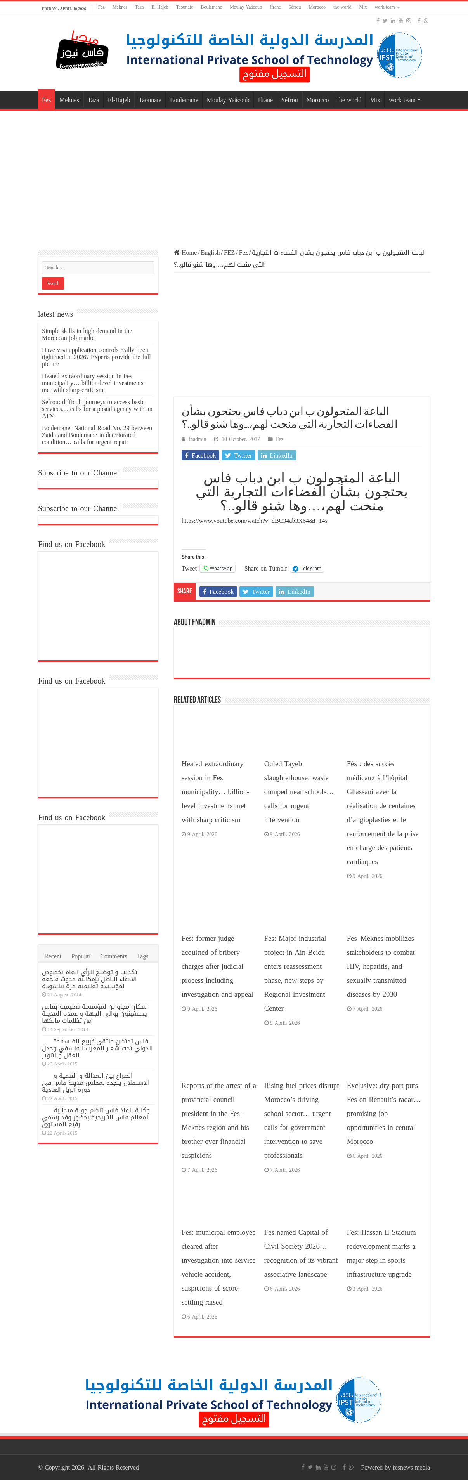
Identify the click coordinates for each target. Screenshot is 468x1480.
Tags (143, 956)
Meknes (120, 7)
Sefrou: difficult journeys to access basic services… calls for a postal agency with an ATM (97, 409)
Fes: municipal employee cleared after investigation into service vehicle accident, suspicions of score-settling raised (219, 1267)
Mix (363, 7)
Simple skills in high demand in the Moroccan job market (87, 334)
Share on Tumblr (265, 567)
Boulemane (211, 7)
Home (185, 252)
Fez (101, 7)
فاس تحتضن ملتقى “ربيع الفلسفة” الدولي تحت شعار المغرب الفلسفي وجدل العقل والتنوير (97, 1048)
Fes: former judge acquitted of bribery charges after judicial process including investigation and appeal (217, 966)
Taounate (184, 7)
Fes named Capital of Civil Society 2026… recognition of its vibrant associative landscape (301, 1253)
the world (342, 7)
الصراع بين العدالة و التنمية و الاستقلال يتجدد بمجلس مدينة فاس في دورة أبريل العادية (96, 1083)
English (210, 252)
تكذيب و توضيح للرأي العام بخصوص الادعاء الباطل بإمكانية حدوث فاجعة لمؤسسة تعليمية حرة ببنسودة (89, 979)
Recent (52, 956)
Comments (113, 956)
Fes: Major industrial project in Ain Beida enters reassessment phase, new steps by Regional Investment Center (295, 973)
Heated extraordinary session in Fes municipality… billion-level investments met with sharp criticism (215, 792)
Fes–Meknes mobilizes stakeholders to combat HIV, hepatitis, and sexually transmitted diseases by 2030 (381, 966)
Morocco (317, 7)
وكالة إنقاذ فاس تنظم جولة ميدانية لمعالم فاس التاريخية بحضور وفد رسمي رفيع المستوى (96, 1117)
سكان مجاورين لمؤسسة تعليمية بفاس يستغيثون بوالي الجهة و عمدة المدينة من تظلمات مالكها (94, 1014)
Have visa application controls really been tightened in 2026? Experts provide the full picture (96, 357)
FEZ (229, 252)
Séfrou (295, 7)
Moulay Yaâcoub (246, 7)
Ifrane (275, 7)
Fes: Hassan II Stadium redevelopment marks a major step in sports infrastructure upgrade (381, 1253)
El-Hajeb (159, 7)
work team (385, 7)
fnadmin (197, 439)
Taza (139, 7)
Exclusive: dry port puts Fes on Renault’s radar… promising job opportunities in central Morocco (384, 1114)
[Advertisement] (234, 175)
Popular (80, 956)
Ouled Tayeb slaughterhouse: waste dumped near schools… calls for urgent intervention (299, 792)
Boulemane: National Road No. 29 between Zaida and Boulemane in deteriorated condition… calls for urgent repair (97, 435)
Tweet (189, 567)
